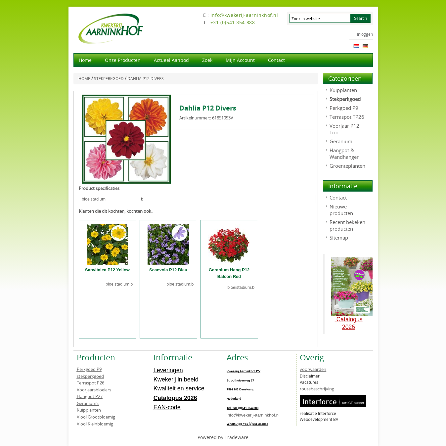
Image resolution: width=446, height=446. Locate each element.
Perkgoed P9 (344, 108)
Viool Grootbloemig (96, 417)
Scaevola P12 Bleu (168, 269)
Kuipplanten (343, 90)
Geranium (341, 141)
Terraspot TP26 (347, 116)
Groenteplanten (347, 165)
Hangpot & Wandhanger (344, 153)
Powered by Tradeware (223, 437)
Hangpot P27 (90, 396)
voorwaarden (313, 369)
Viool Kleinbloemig (95, 424)
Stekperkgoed (345, 99)
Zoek (207, 60)
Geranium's (88, 403)
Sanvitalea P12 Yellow (107, 269)
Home (85, 60)
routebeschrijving (317, 389)
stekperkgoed (90, 376)
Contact (276, 60)
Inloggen (365, 34)
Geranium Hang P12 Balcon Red (229, 273)
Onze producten (123, 60)
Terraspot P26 (90, 383)
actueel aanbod (171, 60)
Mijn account (240, 60)
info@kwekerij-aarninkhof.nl (253, 415)
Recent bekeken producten (347, 225)
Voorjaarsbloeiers (94, 390)
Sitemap (339, 237)
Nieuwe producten (341, 209)
